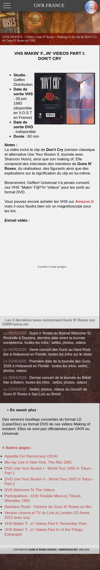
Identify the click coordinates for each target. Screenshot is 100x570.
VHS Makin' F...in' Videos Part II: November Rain (45, 523)
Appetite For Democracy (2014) (31, 456)
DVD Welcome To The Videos (29, 490)
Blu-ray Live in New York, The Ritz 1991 (38, 462)
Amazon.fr (84, 201)
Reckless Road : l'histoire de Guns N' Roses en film (47, 507)
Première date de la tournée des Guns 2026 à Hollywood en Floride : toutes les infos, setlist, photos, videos (46, 366)
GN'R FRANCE (12, 37)
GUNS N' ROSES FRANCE (43, 549)
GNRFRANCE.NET (68, 549)
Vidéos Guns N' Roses (40, 37)
